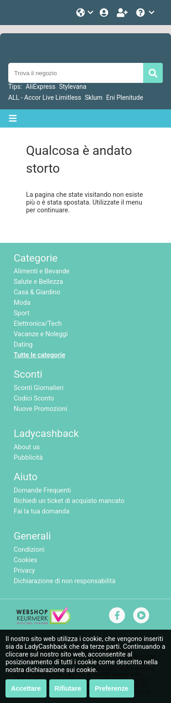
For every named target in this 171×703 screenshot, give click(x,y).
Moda (22, 303)
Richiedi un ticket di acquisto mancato (69, 501)
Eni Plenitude (124, 97)
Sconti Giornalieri (38, 388)
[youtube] (141, 615)
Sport (22, 313)
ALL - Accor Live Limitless (44, 97)
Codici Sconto (34, 398)
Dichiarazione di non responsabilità (64, 581)
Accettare (26, 688)
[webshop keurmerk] (43, 622)
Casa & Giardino (37, 292)
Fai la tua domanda (41, 511)
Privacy (24, 571)
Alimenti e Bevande (41, 271)
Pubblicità (28, 458)
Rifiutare (68, 688)
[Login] (104, 12)
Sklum (94, 97)
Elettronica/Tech (38, 324)
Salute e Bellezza (38, 282)
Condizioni (29, 550)
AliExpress (40, 86)
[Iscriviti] (123, 12)
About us (27, 447)
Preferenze (112, 688)
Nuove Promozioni (40, 409)
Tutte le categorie (39, 355)
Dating (23, 345)
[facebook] (117, 615)
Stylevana (72, 86)
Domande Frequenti (42, 490)
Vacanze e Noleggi (41, 334)
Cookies (25, 560)
